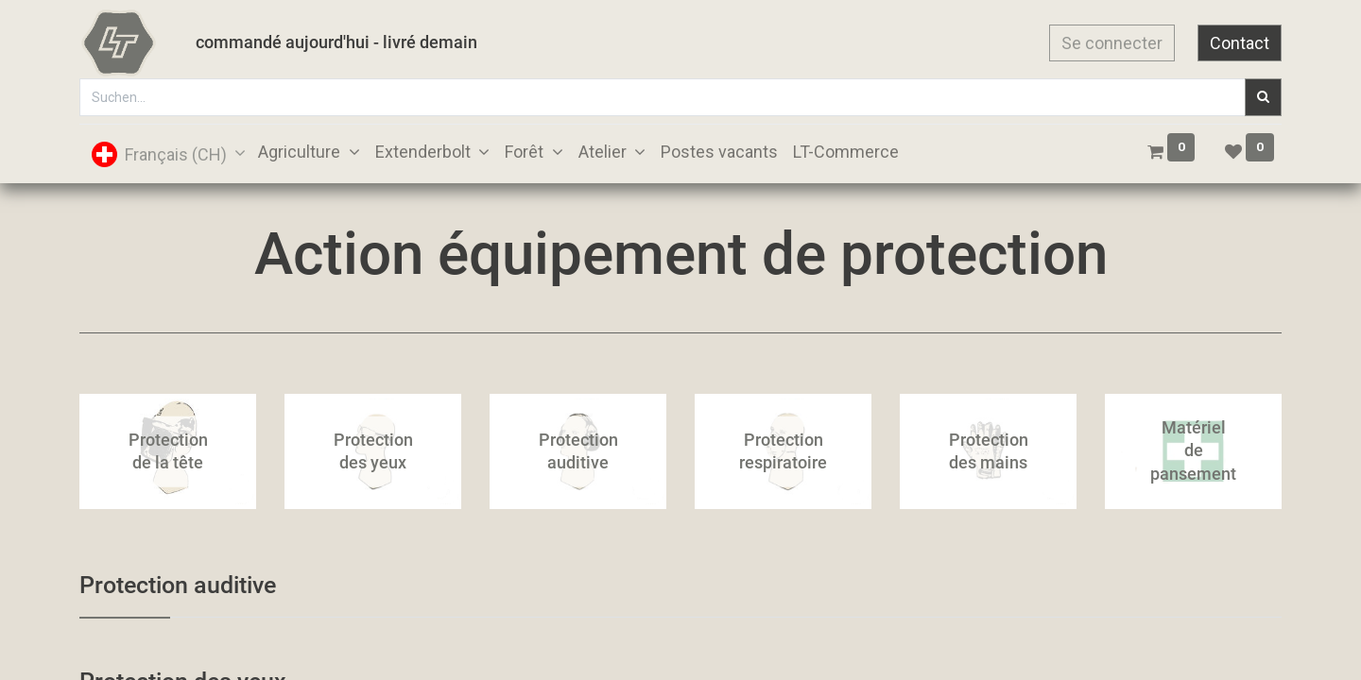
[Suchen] (1263, 97)
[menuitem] (719, 151)
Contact (1239, 43)
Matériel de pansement (1193, 451)
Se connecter (1112, 43)
